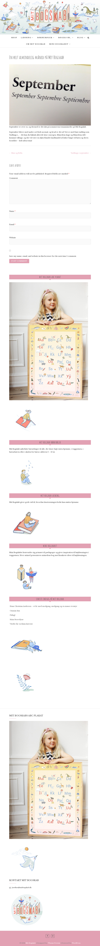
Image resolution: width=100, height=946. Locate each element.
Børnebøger (44, 37)
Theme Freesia (54, 943)
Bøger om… (64, 37)
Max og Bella (15, 153)
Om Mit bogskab (35, 44)
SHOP (14, 37)
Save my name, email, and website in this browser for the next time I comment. (42, 256)
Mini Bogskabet (59, 44)
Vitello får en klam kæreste (21, 624)
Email (12, 224)
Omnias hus (15, 611)
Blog (80, 37)
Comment (13, 178)
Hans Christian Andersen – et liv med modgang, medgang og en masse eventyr (43, 606)
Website (12, 238)
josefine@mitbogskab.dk (20, 887)
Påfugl (12, 615)
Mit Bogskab (31, 943)
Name (12, 211)
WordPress (76, 943)
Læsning (26, 37)
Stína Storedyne (16, 619)
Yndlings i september (81, 153)
